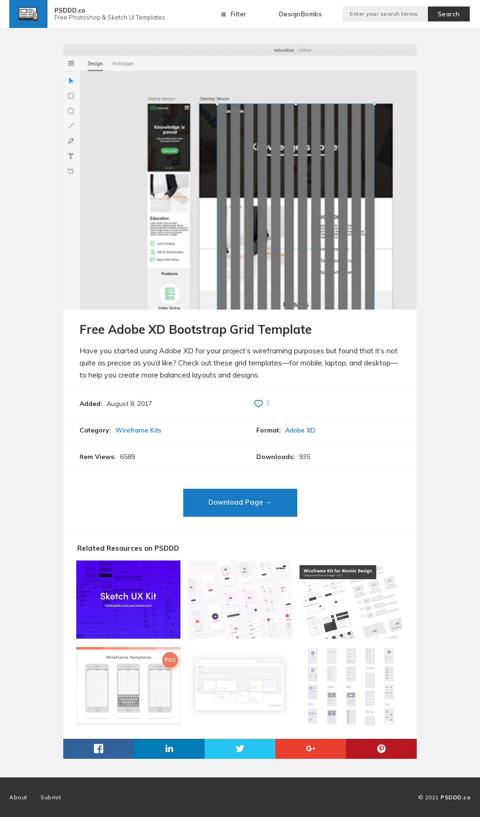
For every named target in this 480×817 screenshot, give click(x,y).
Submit (50, 797)
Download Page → (240, 502)
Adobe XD (300, 430)
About (18, 797)
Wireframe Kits (138, 430)
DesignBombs (300, 14)
